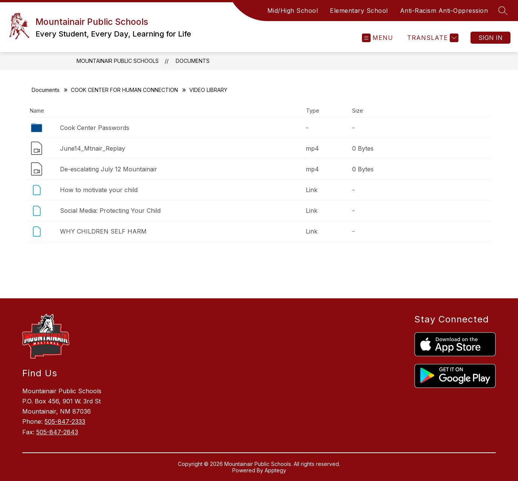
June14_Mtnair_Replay (92, 148)
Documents (193, 61)
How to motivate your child (99, 190)
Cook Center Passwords (94, 127)
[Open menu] (377, 38)
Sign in (490, 37)
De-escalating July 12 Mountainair (108, 169)
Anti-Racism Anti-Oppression (444, 10)
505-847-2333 (64, 421)
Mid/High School (292, 10)
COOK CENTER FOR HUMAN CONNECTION (124, 90)
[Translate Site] (431, 38)
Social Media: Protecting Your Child (110, 210)
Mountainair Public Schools (118, 61)
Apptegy (275, 470)
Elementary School (359, 10)
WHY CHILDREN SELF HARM (103, 231)
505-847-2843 (57, 432)
